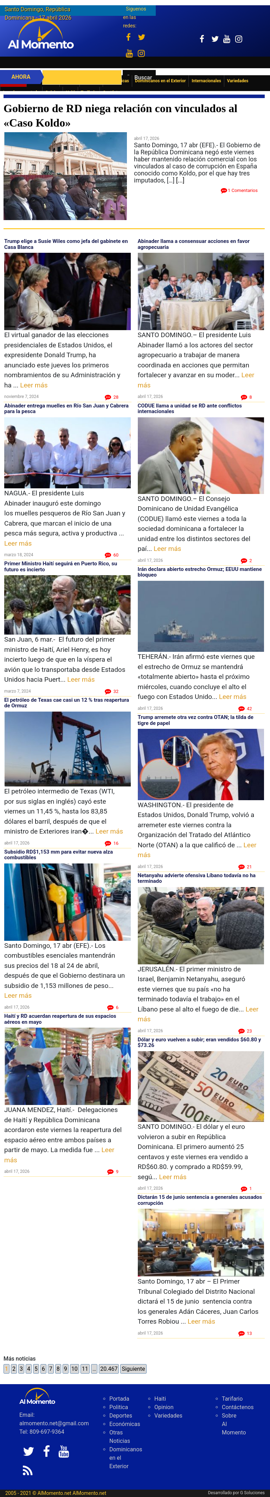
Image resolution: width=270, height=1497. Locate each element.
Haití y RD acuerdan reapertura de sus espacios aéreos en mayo (60, 1019)
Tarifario (232, 1398)
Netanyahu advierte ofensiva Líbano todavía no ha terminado (197, 878)
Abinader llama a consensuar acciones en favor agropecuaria (194, 244)
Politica (118, 1407)
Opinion (164, 1407)
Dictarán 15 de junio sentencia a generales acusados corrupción (200, 1200)
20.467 (108, 1369)
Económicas (124, 1424)
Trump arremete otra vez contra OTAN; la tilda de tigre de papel (195, 720)
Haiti (160, 1398)
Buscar (143, 77)
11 (85, 1369)
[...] (180, 180)
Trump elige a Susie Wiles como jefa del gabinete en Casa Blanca (66, 244)
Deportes (120, 1415)
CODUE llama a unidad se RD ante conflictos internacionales (190, 409)
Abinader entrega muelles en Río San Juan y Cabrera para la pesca (66, 409)
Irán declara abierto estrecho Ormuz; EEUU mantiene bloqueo (200, 572)
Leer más (33, 385)
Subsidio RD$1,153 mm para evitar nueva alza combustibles (58, 855)
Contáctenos (238, 1407)
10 (74, 1369)
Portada (119, 1398)
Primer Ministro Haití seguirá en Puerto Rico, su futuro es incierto (60, 566)
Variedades (168, 1415)
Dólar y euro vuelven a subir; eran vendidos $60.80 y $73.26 (199, 1042)
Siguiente (133, 1369)
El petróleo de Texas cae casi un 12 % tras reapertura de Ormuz (66, 703)
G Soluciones (252, 1492)
